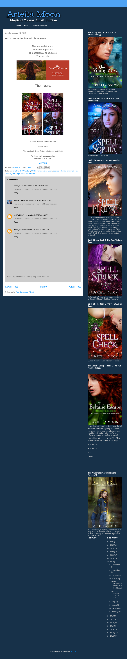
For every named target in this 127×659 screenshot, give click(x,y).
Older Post (75, 286)
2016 (112, 622)
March (114, 605)
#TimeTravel (16, 171)
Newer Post (11, 286)
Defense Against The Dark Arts (115, 594)
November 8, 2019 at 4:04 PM (37, 215)
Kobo (90, 452)
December (116, 565)
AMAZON (43, 163)
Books (27, 26)
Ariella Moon (47, 171)
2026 (112, 542)
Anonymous (19, 230)
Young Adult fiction (28, 174)
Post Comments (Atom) (25, 292)
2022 (112, 555)
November (116, 570)
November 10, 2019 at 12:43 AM (36, 230)
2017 (112, 619)
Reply (16, 193)
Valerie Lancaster (21, 200)
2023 (112, 552)
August (115, 579)
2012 (112, 636)
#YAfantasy (26, 171)
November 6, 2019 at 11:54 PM (36, 186)
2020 (112, 558)
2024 (112, 548)
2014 (112, 629)
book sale (56, 171)
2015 (112, 626)
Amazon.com (93, 444)
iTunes (90, 456)
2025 (112, 545)
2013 (112, 633)
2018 (112, 616)
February (115, 608)
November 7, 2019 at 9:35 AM (40, 200)
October (115, 575)
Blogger (73, 651)
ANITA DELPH (19, 215)
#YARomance (36, 171)
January (115, 612)
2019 (112, 562)
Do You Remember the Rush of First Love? (116, 585)
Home (43, 286)
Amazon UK (92, 448)
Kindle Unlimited (67, 171)
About (18, 26)
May (114, 602)
